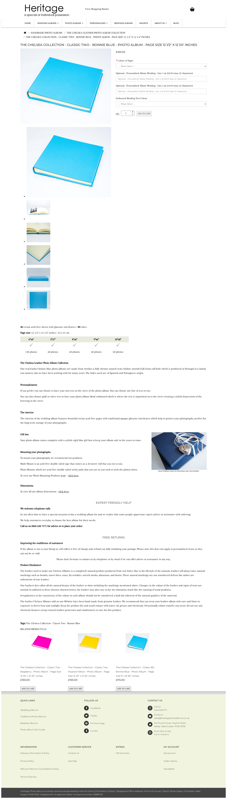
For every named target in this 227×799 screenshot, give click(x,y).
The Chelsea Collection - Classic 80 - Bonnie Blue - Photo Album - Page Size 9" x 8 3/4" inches (135, 671)
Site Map (72, 761)
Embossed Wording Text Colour (131, 98)
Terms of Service (28, 776)
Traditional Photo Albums (33, 716)
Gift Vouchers (122, 753)
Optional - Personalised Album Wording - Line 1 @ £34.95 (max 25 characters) (154, 73)
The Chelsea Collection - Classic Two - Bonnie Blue (53, 623)
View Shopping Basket (97, 8)
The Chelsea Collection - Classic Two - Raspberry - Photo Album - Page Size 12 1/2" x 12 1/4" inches (40, 671)
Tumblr (94, 731)
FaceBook (95, 708)
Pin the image (97, 723)
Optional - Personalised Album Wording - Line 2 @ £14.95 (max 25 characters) (154, 85)
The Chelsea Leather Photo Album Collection (96, 32)
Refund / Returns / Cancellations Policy (39, 769)
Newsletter (169, 769)
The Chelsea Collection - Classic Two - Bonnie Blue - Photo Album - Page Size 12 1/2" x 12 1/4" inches (88, 37)
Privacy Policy (27, 761)
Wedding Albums (29, 710)
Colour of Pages (125, 60)
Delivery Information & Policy (34, 753)
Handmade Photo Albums (46, 32)
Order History (170, 761)
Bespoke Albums (29, 723)
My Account (170, 753)
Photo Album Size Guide (32, 729)
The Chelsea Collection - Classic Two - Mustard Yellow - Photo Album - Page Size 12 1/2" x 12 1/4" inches (89, 671)
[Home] (25, 32)
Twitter (93, 715)
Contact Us (73, 753)
